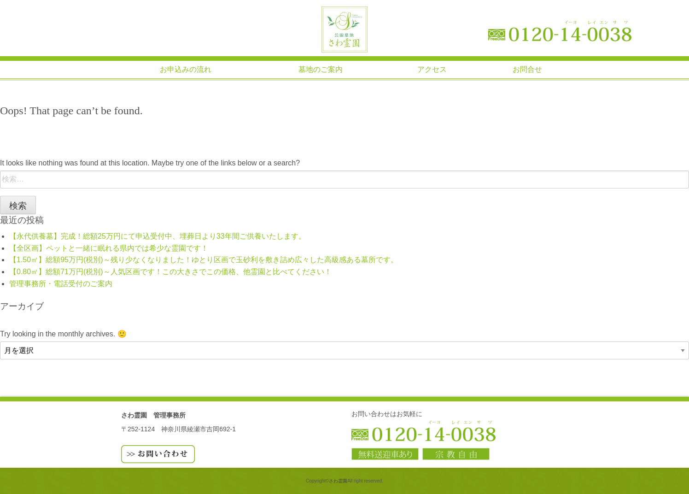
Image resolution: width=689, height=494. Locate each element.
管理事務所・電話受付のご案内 (60, 284)
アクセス (432, 69)
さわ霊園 (344, 29)
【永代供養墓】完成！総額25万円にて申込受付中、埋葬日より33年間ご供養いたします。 (157, 236)
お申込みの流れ (185, 69)
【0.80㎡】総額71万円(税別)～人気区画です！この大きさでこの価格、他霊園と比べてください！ (170, 272)
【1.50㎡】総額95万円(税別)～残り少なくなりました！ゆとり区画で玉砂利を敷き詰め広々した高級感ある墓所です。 (203, 260)
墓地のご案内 (320, 69)
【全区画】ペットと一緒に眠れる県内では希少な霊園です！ (108, 248)
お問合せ (527, 69)
